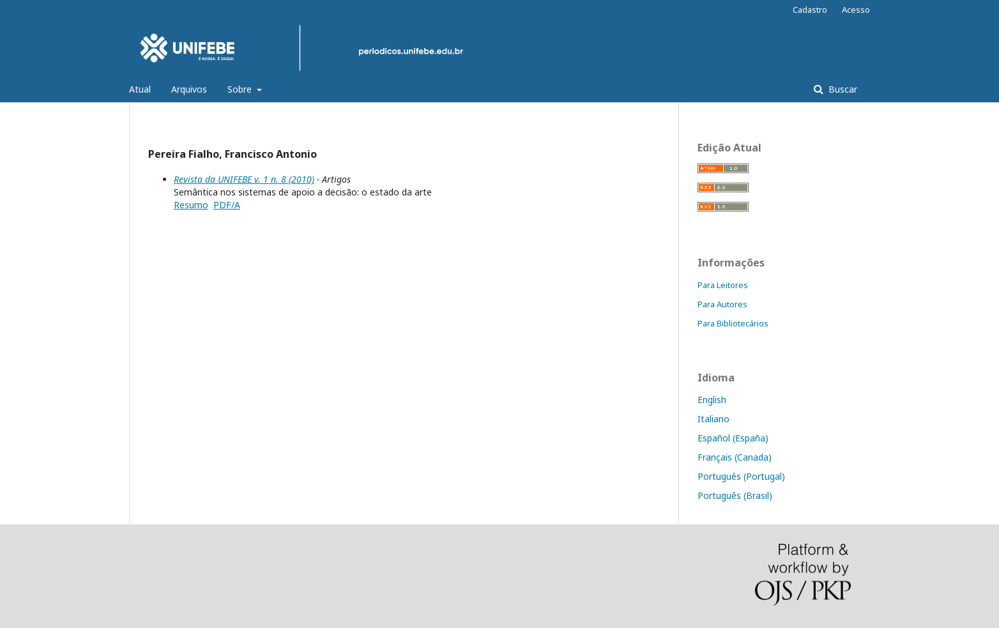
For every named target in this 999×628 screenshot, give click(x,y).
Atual (140, 89)
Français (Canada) (735, 457)
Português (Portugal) (741, 476)
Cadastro (810, 9)
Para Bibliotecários (733, 323)
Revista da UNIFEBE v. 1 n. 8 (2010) (244, 179)
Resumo (191, 205)
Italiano (713, 419)
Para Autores (722, 304)
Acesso (856, 9)
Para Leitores (723, 285)
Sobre (240, 89)
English (712, 400)
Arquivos (189, 89)
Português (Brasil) (735, 495)
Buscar (841, 89)
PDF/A (226, 205)
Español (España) (733, 438)
